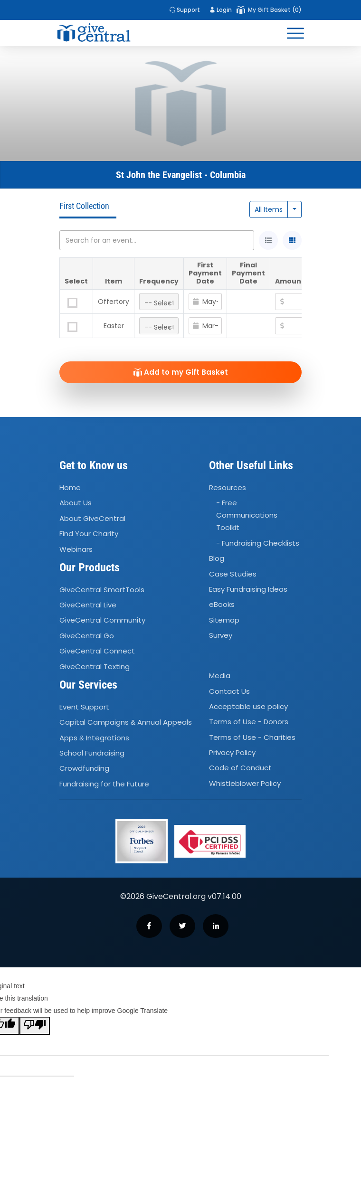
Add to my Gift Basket (180, 372)
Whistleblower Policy (245, 783)
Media (219, 676)
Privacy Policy (232, 752)
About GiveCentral (92, 518)
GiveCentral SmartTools (101, 590)
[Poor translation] (34, 1026)
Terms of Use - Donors (248, 722)
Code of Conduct (240, 768)
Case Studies (232, 574)
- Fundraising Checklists (257, 543)
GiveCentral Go (86, 636)
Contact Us (229, 691)
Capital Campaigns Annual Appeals (125, 722)
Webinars (76, 549)
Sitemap (224, 620)
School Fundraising (91, 753)
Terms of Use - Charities (252, 737)
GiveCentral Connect (97, 651)
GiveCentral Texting (94, 666)
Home (70, 487)
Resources (227, 487)
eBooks (222, 604)
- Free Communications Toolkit (246, 515)
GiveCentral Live (87, 605)
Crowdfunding (84, 768)
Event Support (84, 707)
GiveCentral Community (102, 620)
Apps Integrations (94, 738)
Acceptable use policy (248, 706)
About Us (75, 503)
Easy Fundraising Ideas (248, 589)
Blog (216, 558)
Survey (220, 635)
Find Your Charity (88, 534)
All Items (269, 209)
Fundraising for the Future (104, 784)
